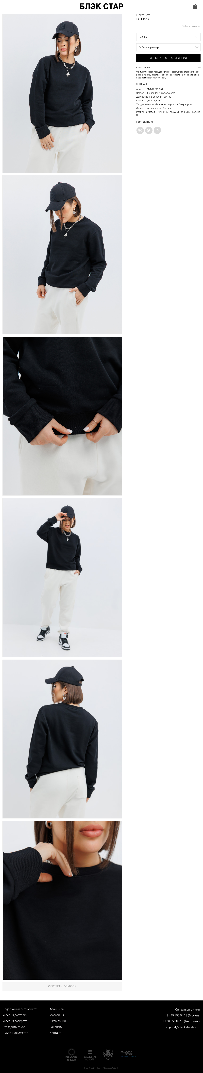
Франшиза (57, 1009)
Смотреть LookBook (62, 986)
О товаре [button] (142, 84)
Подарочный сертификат (19, 1009)
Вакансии (56, 1027)
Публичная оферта (15, 1033)
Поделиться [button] (144, 122)
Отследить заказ (13, 1027)
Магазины (57, 1015)
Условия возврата (14, 1021)
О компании (58, 1021)
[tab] (168, 67)
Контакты (56, 1033)
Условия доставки (14, 1015)
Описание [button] (143, 67)
